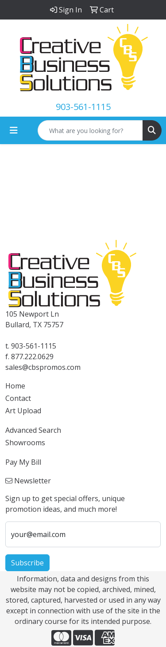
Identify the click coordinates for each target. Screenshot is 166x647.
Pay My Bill (23, 462)
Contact (18, 398)
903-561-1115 (83, 107)
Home (15, 386)
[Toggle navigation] (13, 130)
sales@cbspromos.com (43, 367)
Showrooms (25, 442)
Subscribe (27, 563)
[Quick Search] (90, 130)
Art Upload (23, 411)
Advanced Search (33, 430)
